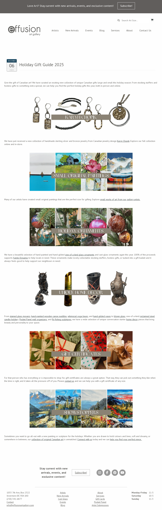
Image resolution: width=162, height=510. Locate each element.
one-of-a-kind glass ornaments (79, 254)
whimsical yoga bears (78, 316)
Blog (101, 30)
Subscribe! (126, 6)
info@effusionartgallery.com (20, 505)
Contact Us (145, 30)
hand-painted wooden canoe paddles (49, 316)
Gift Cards (100, 498)
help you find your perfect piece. (126, 439)
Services (115, 30)
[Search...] (134, 20)
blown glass (119, 316)
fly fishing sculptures (61, 319)
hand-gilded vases (102, 316)
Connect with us (84, 439)
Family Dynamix (20, 257)
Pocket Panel (100, 502)
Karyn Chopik (123, 141)
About (129, 30)
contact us (69, 381)
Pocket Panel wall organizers (33, 319)
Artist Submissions (100, 505)
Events (89, 30)
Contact (10, 502)
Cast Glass (63, 498)
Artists (55, 30)
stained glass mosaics (20, 316)
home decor (132, 319)
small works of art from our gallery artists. (120, 199)
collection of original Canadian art (47, 439)
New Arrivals (72, 30)
